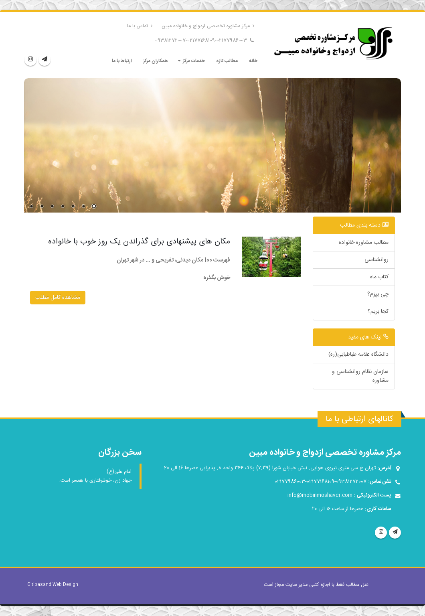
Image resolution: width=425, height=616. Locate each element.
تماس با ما (140, 26)
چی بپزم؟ (378, 294)
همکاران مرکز (155, 61)
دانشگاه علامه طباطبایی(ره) (358, 354)
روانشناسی (376, 260)
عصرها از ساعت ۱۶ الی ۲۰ (337, 509)
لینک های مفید (368, 337)
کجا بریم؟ (378, 311)
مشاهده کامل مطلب (57, 297)
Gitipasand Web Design (52, 584)
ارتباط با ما (122, 61)
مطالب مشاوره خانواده (364, 242)
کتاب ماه (379, 277)
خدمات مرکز (194, 61)
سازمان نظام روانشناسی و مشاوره (360, 376)
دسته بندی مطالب (364, 225)
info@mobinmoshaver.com (319, 495)
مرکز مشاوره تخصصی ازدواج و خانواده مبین (208, 26)
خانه (253, 61)
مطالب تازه (227, 61)
